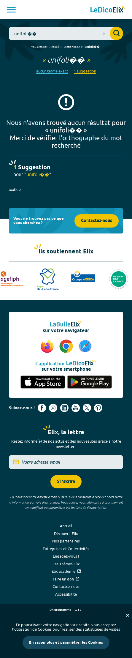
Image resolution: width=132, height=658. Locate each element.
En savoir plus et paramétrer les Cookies (66, 642)
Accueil (54, 46)
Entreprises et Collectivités (66, 548)
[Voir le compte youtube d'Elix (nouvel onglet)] (75, 408)
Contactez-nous (96, 221)
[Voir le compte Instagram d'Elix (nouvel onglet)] (53, 408)
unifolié (15, 190)
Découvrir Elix (66, 533)
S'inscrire (66, 482)
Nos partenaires (66, 541)
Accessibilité (66, 594)
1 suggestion (85, 71)
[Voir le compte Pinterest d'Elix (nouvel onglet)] (98, 408)
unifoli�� (92, 47)
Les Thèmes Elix (66, 563)
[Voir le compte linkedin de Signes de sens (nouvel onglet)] (64, 408)
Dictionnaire (72, 46)
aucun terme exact (52, 71)
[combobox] (66, 33)
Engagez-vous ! (66, 556)
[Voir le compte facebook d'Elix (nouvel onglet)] (42, 408)
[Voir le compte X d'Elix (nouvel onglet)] (87, 408)
